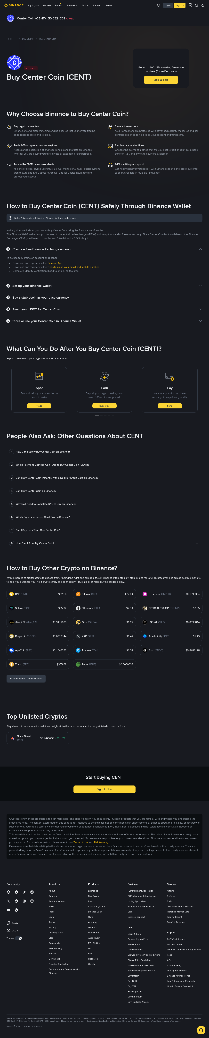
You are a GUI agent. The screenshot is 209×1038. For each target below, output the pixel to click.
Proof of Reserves (176, 922)
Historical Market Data (178, 911)
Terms (52, 922)
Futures (72, 5)
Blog (51, 937)
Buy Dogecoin (135, 991)
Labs (130, 911)
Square (97, 5)
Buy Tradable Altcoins (139, 1001)
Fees (169, 954)
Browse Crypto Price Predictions (144, 954)
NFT (90, 948)
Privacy (52, 927)
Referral (171, 896)
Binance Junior (95, 911)
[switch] (18, 938)
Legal (51, 916)
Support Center (175, 944)
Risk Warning (55, 948)
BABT (91, 953)
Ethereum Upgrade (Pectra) (141, 970)
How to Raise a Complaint (180, 986)
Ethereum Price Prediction (141, 965)
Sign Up (180, 5)
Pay (90, 901)
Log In (168, 5)
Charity (91, 963)
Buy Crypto (33, 5)
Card (90, 916)
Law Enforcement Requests (181, 980)
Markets (47, 5)
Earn (85, 5)
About (52, 890)
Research (93, 958)
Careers (53, 896)
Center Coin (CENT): (32, 18)
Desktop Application (59, 963)
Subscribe (104, 405)
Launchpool (94, 932)
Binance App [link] (55, 263)
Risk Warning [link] (101, 842)
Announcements (57, 901)
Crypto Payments (96, 906)
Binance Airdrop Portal (178, 975)
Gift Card (92, 927)
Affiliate (170, 890)
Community (54, 943)
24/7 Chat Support (176, 939)
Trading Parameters (177, 970)
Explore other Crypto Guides (26, 678)
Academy (92, 922)
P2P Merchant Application (140, 890)
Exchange (93, 890)
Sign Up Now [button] (104, 789)
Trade (39, 405)
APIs (169, 960)
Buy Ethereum (135, 996)
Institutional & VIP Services (141, 906)
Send (169, 405)
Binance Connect (136, 916)
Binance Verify (174, 965)
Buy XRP (132, 986)
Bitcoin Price (134, 944)
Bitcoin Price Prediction (139, 960)
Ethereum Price (135, 949)
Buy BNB (132, 980)
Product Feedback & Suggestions (184, 949)
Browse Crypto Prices (139, 939)
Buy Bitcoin (133, 975)
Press (52, 911)
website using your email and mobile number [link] (73, 267)
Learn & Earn (134, 933)
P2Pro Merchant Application (142, 896)
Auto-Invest (94, 937)
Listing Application (137, 901)
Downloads (54, 958)
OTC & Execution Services (180, 906)
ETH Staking (94, 943)
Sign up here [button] (161, 80)
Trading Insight (174, 916)
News (52, 906)
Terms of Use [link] (80, 842)
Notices (52, 953)
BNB (169, 901)
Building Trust (56, 932)
